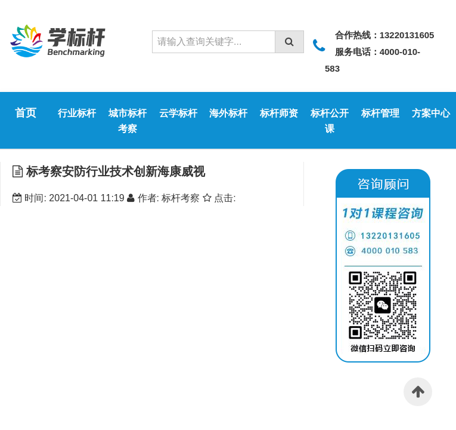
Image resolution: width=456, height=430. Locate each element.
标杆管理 (380, 113)
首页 (25, 113)
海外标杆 (228, 113)
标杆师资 (279, 113)
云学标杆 (178, 113)
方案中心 (431, 113)
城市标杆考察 (127, 121)
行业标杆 (77, 113)
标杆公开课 (330, 121)
